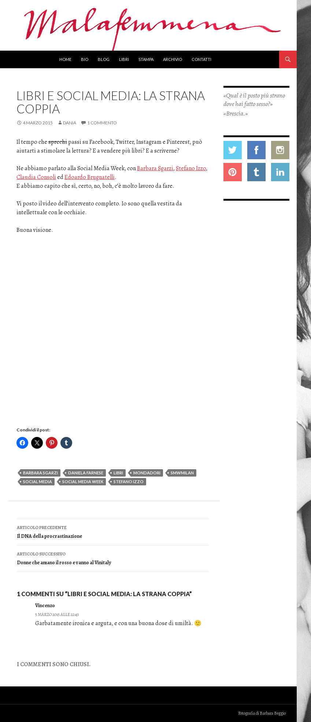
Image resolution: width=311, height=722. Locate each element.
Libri (124, 59)
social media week (82, 481)
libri (118, 472)
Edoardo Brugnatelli (89, 177)
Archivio (172, 59)
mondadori (146, 472)
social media (37, 481)
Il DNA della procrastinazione (113, 531)
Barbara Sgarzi (155, 168)
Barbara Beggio (273, 713)
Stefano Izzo (191, 168)
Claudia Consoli (36, 177)
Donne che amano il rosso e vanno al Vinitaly (113, 558)
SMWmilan (182, 472)
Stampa (145, 59)
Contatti (201, 59)
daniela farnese (85, 472)
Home (65, 59)
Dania (69, 122)
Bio (84, 59)
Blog (104, 59)
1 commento (102, 122)
